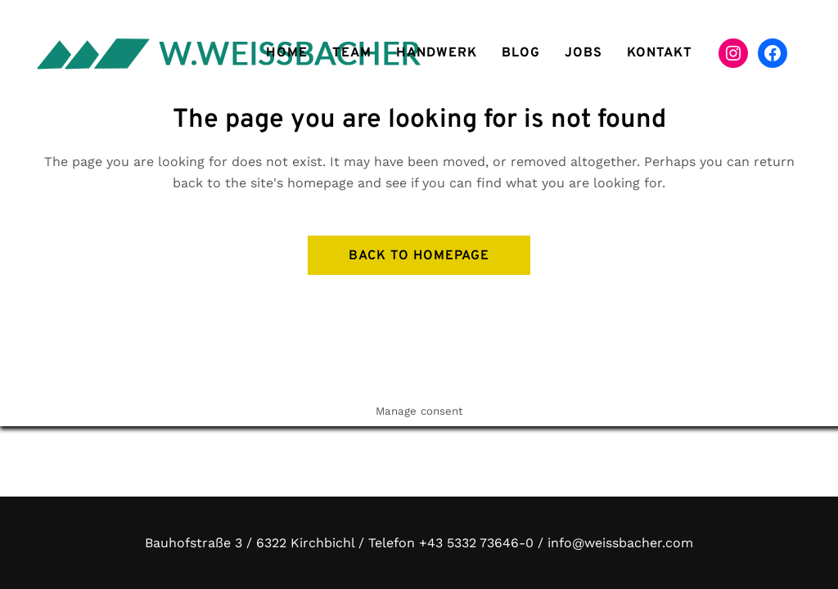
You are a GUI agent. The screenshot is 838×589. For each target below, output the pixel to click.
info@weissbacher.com (620, 543)
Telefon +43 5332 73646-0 (451, 543)
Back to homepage (419, 256)
